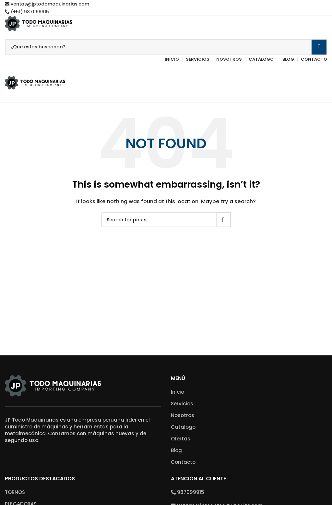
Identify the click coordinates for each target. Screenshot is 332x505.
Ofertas (180, 438)
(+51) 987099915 (27, 11)
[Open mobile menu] (166, 69)
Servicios (182, 403)
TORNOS (15, 492)
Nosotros (182, 415)
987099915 (187, 492)
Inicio (177, 391)
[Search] (166, 47)
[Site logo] (39, 22)
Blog (176, 450)
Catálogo (183, 427)
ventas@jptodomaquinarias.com (47, 4)
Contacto (183, 462)
